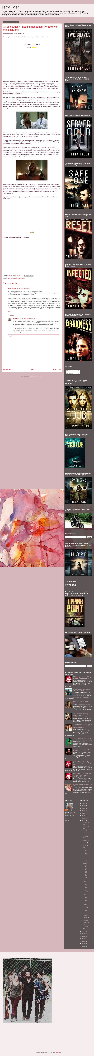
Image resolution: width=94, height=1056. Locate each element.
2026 (83, 803)
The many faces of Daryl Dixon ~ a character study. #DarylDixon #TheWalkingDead (82, 726)
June (85, 845)
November (86, 826)
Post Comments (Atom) (35, 376)
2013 (83, 943)
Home (32, 370)
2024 (83, 808)
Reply (9, 311)
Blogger (58, 1052)
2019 (83, 820)
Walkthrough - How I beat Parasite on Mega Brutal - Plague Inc (82, 763)
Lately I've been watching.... (85, 898)
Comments (70, 373)
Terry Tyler (10, 7)
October (86, 830)
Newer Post (7, 370)
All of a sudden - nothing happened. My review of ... (85, 871)
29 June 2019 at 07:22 (28, 318)
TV (17, 278)
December (86, 822)
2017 (83, 933)
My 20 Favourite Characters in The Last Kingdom (81, 689)
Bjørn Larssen (12, 288)
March (85, 920)
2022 (83, 813)
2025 (83, 805)
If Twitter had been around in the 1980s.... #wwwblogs (82, 785)
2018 (83, 931)
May (85, 915)
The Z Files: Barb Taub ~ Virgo (82, 738)
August (86, 840)
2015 (83, 938)
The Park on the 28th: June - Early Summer (85, 854)
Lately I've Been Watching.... (85, 908)
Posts (68, 370)
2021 (83, 815)
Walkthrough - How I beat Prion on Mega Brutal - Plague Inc (82, 774)
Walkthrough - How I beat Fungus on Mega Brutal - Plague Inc (82, 677)
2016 (83, 936)
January (86, 926)
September (86, 836)
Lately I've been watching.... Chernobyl (85, 887)
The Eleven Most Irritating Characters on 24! (80, 714)
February (86, 922)
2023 (83, 810)
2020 (83, 818)
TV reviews (21, 278)
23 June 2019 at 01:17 (23, 288)
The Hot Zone (11, 278)
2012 (83, 946)
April (85, 917)
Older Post (57, 370)
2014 (83, 941)
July (85, 842)
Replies (12, 315)
